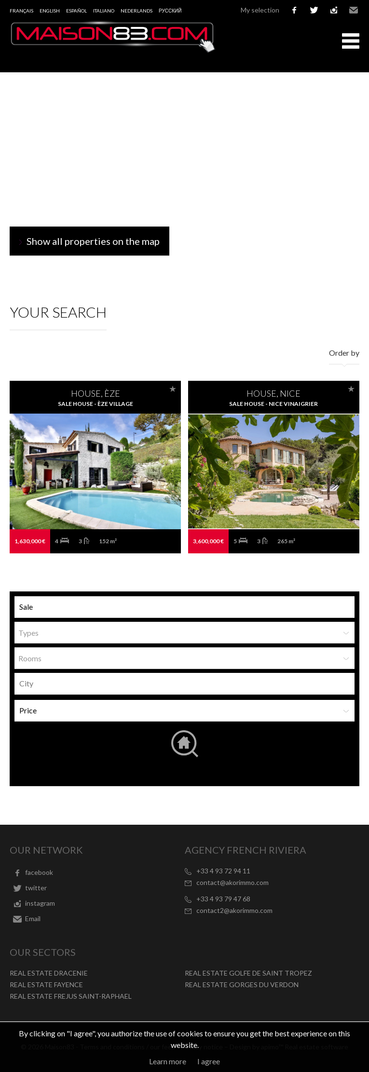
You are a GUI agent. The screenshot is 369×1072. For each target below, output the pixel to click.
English (50, 10)
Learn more (167, 1061)
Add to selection (172, 389)
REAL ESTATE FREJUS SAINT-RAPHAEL (71, 996)
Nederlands (136, 10)
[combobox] (184, 684)
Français (21, 10)
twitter (314, 10)
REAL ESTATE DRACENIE (49, 973)
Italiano (103, 10)
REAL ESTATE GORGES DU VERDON (242, 984)
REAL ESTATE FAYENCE (46, 984)
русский (170, 10)
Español (76, 10)
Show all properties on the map (93, 241)
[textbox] (187, 683)
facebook (294, 10)
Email (353, 10)
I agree (208, 1061)
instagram (334, 10)
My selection (260, 10)
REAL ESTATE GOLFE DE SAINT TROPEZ (248, 973)
